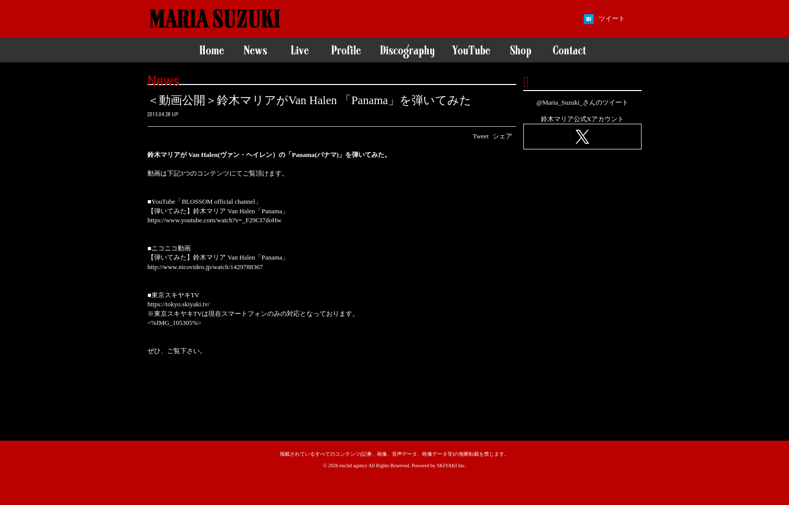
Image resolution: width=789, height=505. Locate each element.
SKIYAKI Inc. (451, 465)
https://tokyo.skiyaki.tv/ (178, 304)
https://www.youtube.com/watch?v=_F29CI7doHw (214, 220)
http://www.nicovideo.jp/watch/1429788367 (205, 267)
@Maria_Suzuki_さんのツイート (582, 102)
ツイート (612, 18)
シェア (502, 136)
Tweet (480, 136)
